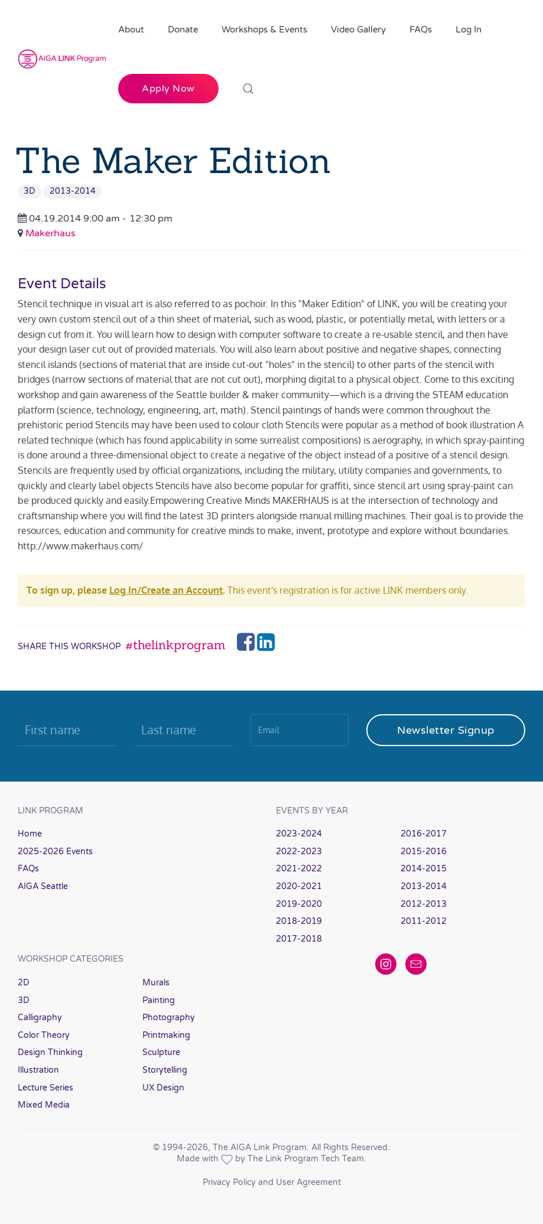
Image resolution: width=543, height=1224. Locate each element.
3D (29, 191)
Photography (168, 1018)
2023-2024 (299, 834)
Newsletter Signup (446, 730)
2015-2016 (424, 852)
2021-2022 (299, 869)
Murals (156, 983)
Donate (183, 29)
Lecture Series (45, 1088)
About (131, 29)
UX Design (163, 1088)
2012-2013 (424, 904)
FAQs (420, 29)
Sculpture (161, 1052)
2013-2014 (73, 191)
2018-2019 (299, 921)
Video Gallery (358, 29)
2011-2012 (424, 921)
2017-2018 (299, 939)
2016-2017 (424, 834)
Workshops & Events (264, 29)
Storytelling (164, 1070)
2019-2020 (299, 904)
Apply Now (168, 89)
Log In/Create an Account (166, 590)
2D (24, 983)
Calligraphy (40, 1018)
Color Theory (44, 1035)
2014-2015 (424, 869)
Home (30, 834)
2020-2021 (299, 886)
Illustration (38, 1070)
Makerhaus (50, 233)
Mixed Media (44, 1105)
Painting (158, 1000)
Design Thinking (50, 1052)
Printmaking (166, 1035)
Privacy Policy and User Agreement (272, 1182)
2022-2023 (299, 852)
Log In (469, 29)
